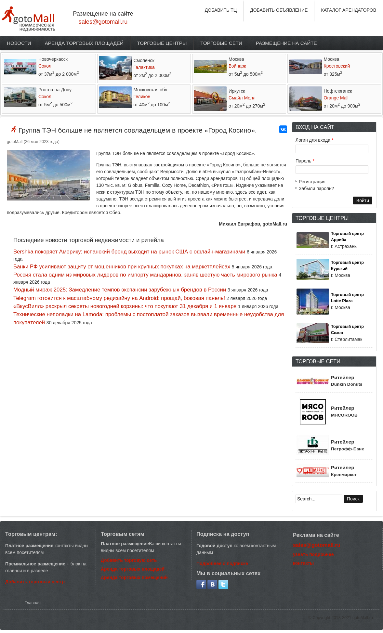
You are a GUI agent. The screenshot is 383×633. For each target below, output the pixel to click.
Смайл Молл (242, 97)
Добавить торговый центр (35, 581)
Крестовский (337, 66)
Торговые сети (221, 43)
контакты (303, 563)
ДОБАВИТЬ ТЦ (221, 10)
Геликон (142, 96)
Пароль (305, 160)
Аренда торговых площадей (84, 43)
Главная (33, 602)
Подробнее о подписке (222, 563)
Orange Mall (336, 97)
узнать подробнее (313, 554)
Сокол (44, 66)
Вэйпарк (237, 66)
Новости (19, 43)
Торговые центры (162, 43)
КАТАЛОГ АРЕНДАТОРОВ (348, 10)
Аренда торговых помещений (134, 577)
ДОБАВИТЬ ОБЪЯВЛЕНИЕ (279, 10)
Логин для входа (314, 140)
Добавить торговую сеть (129, 560)
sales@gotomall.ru (103, 22)
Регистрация (312, 181)
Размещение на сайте (286, 43)
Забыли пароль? (316, 188)
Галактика (144, 67)
